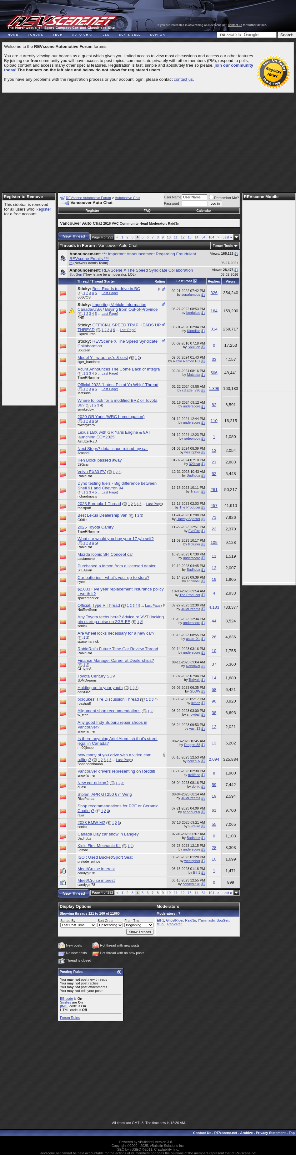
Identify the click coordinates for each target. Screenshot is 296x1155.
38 (214, 712)
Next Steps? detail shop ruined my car (113, 448)
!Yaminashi (206, 920)
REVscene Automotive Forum (88, 198)
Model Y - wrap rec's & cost (103, 357)
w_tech (83, 715)
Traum (195, 491)
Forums (35, 34)
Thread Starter (103, 281)
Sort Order (105, 920)
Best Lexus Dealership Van (103, 515)
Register (43, 209)
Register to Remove (23, 196)
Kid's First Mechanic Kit (99, 845)
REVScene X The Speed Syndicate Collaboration (147, 270)
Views (230, 281)
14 (196, 237)
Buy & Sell (130, 34)
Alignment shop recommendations (109, 710)
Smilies (65, 1002)
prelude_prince (89, 861)
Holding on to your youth (100, 687)
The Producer (189, 507)
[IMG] (64, 1006)
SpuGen (75, 274)
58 (214, 689)
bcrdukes (193, 312)
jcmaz (195, 703)
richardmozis (87, 496)
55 (214, 824)
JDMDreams (190, 609)
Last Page (109, 293)
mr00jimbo (85, 747)
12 (182, 237)
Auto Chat (82, 34)
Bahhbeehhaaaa (90, 764)
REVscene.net (225, 1133)
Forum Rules (70, 1018)
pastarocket (86, 558)
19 (214, 579)
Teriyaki (194, 680)
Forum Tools (223, 246)
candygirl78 (86, 873)
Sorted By (67, 920)
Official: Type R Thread (99, 605)
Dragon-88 (192, 745)
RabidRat (85, 476)
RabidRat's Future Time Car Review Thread (118, 648)
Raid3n (190, 920)
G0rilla (83, 520)
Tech (58, 34)
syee (81, 582)
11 (176, 237)
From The (131, 920)
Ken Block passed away (100, 460)
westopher (192, 452)
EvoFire (194, 531)
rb (71, 263)
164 (214, 311)
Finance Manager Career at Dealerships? (116, 660)
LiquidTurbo (87, 334)
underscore (191, 406)
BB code (66, 998)
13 (189, 237)
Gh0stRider (174, 920)
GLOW (195, 691)
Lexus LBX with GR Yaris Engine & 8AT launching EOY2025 (114, 434)
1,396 (214, 388)
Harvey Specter (188, 519)
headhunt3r (191, 812)
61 (214, 810)
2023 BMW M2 (91, 822)
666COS (84, 297)
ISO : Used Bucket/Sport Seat (105, 857)
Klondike (193, 331)
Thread (83, 281)
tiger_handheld (89, 362)
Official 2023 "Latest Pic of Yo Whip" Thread (118, 384)
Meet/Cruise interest (96, 868)
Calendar (203, 210)
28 (214, 847)
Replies (214, 281)
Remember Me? (224, 198)
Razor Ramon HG (186, 361)
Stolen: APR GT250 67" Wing (105, 794)
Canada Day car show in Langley (108, 834)
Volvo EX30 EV (92, 471)
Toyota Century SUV (96, 676)
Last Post (184, 281)
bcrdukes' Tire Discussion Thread (108, 699)
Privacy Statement (270, 1133)
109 (214, 542)
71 (214, 517)
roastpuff (84, 508)
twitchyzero (86, 425)
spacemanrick (88, 598)
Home (13, 34)
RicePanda (86, 798)
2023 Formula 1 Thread (99, 503)
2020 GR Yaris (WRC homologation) (111, 416)
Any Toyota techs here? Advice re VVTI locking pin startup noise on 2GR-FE (121, 619)
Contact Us (202, 1133)
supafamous (191, 294)
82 (214, 404)
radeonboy (192, 438)
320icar (83, 464)
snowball (193, 581)
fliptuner (194, 544)
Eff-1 (196, 872)
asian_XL (193, 639)
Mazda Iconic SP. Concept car (105, 554)
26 (214, 637)
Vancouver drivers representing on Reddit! (116, 771)
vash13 (194, 728)
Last (227, 237)
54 (203, 237)
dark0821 (85, 692)
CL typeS (85, 669)
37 (214, 664)
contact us (235, 25)
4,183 (214, 607)
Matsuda (193, 374)
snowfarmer (86, 731)
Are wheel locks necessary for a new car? (116, 633)
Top (292, 1133)
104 (211, 237)
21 (214, 462)
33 (214, 359)
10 (169, 237)
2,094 (214, 759)
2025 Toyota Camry (95, 527)
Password (171, 203)
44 (214, 621)
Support (159, 34)
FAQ (147, 210)
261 (214, 489)
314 (214, 329)
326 (214, 292)
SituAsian (85, 570)
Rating (159, 281)
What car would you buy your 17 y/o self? (116, 538)
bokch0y (194, 761)
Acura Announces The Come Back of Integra (119, 369)
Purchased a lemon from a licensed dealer (117, 566)
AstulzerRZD (87, 441)
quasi (82, 787)
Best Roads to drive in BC (116, 288)
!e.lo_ (161, 924)
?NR (81, 317)
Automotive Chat (127, 198)
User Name (173, 197)
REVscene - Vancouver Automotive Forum (61, 22)
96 (214, 701)
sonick (82, 626)
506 (214, 373)
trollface (194, 775)
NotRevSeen (87, 609)
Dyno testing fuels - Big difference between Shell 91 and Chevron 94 (117, 485)
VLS (106, 34)
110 (214, 420)
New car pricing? (93, 782)
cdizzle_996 (191, 390)
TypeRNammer (89, 377)
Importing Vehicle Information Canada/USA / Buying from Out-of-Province (118, 307)
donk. (196, 786)
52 (214, 473)
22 (214, 529)
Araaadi (83, 453)
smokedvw (86, 409)
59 (214, 784)
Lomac (83, 850)
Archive (246, 1133)
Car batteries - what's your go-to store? (113, 577)
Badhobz (193, 475)
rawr (81, 815)
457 (214, 505)
